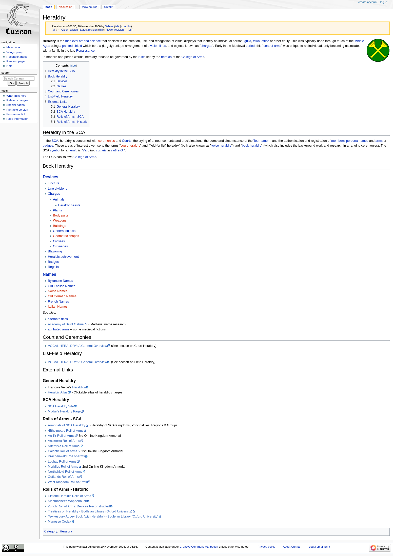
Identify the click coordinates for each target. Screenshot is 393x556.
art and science (90, 41)
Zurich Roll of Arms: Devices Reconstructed (79, 506)
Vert (85, 150)
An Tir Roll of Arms (61, 436)
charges (206, 46)
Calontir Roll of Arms (62, 451)
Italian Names (58, 306)
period (250, 46)
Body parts (60, 215)
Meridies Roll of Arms (63, 466)
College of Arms (193, 57)
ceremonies (106, 141)
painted (67, 46)
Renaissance (85, 50)
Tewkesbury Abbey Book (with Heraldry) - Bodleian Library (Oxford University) (103, 516)
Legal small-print (319, 546)
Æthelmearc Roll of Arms (65, 430)
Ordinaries (60, 246)
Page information (17, 118)
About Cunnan (292, 546)
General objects (64, 231)
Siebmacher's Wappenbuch (67, 501)
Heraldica (79, 387)
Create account (367, 2)
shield (78, 46)
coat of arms (272, 46)
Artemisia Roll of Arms (64, 446)
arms (379, 141)
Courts (126, 141)
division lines (157, 46)
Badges (53, 262)
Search (6, 72)
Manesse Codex (59, 521)
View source (89, 6)
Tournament (261, 141)
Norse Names (58, 291)
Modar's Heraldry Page (64, 411)
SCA (55, 141)
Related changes (17, 100)
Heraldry (66, 531)
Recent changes (16, 56)
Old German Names (62, 296)
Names (49, 274)
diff (54, 29)
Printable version (17, 109)
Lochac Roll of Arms (62, 461)
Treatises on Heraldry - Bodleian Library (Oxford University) (90, 511)
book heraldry (251, 145)
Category (50, 531)
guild (247, 41)
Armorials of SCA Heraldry (66, 425)
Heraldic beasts (69, 205)
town (256, 41)
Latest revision (88, 29)
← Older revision (68, 29)
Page (48, 6)
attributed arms (58, 329)
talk (117, 26)
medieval (71, 41)
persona (352, 141)
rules (142, 57)
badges (48, 145)
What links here (16, 95)
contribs (126, 26)
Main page (13, 47)
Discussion (65, 6)
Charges (54, 193)
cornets (101, 150)
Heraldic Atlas (58, 392)
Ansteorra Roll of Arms (64, 441)
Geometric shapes (66, 236)
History (108, 6)
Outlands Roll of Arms (63, 477)
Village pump (14, 52)
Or (122, 150)
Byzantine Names (60, 281)
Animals (58, 199)
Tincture (53, 183)
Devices (50, 176)
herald (72, 150)
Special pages (15, 104)
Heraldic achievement (63, 257)
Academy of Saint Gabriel (66, 324)
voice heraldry (221, 145)
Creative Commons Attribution (199, 546)
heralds (166, 57)
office (265, 41)
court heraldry (130, 145)
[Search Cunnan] (18, 78)
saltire (115, 150)
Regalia (53, 267)
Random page (15, 61)
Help (9, 65)
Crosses (59, 241)
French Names (58, 301)
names (363, 141)
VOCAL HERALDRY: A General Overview (77, 346)
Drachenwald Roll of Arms (66, 456)
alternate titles (58, 319)
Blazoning (55, 251)
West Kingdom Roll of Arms (67, 482)
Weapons (59, 220)
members (338, 141)
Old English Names (61, 286)
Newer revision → (116, 29)
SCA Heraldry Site (61, 406)
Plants (57, 210)
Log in (383, 2)
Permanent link (16, 114)
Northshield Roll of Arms (65, 471)
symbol (55, 150)
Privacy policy (266, 546)
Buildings (59, 226)
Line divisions (57, 188)
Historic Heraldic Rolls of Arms (69, 496)
